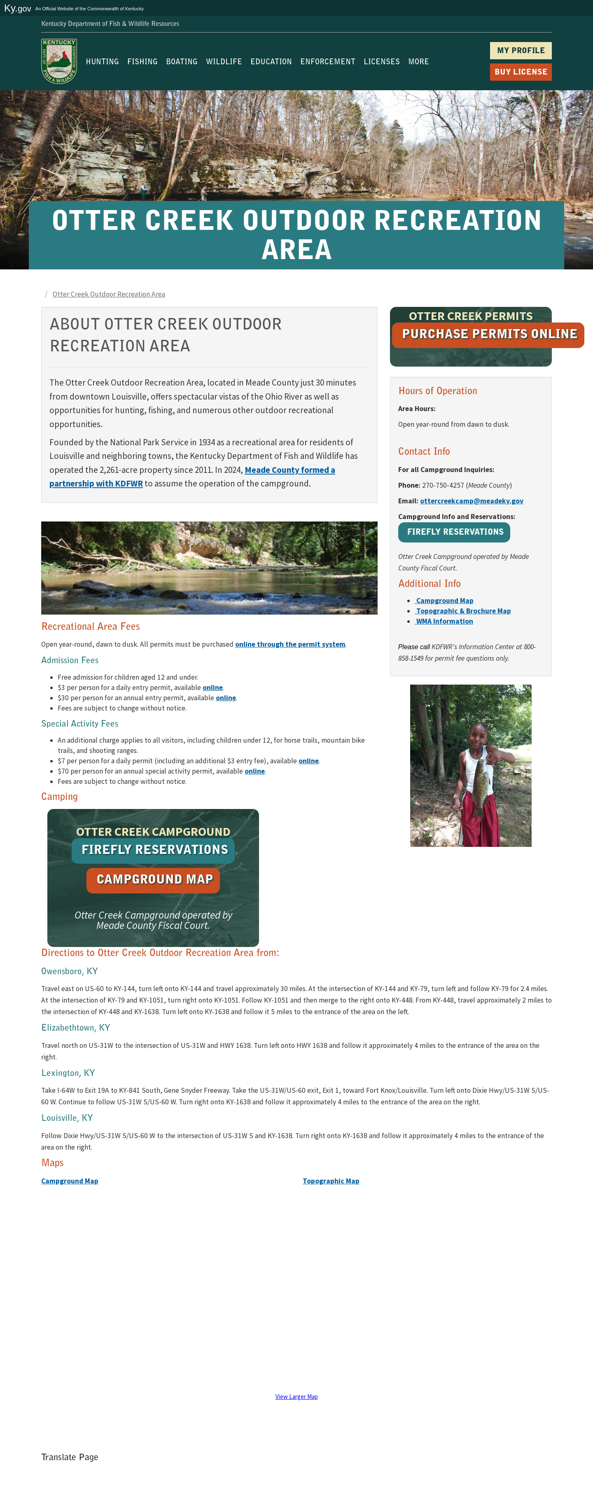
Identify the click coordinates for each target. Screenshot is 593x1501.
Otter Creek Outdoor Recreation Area (109, 294)
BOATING (182, 62)
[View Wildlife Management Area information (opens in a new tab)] (444, 621)
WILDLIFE (224, 62)
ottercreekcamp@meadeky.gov (471, 500)
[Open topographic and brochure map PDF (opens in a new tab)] (463, 610)
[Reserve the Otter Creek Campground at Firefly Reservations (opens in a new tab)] (454, 533)
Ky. (17, 8)
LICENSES (382, 62)
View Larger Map (296, 1396)
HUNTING (102, 62)
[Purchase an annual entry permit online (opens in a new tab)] (226, 697)
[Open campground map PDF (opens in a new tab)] (444, 600)
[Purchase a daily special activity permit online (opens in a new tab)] (309, 760)
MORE (418, 62)
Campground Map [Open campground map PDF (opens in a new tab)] (69, 1180)
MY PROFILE (521, 51)
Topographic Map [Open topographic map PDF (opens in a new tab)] (331, 1180)
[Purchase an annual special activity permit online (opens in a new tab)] (255, 771)
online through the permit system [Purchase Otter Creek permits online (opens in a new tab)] (290, 644)
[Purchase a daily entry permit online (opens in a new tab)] (213, 687)
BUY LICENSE (521, 73)
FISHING (142, 62)
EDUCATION (271, 62)
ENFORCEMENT (327, 62)
